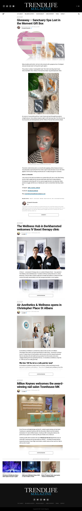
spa (53, 198)
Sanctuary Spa (47, 198)
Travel (57, 13)
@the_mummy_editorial (34, 187)
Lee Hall (23, 234)
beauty (31, 198)
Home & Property (50, 13)
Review (41, 198)
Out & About (20, 13)
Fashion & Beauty (40, 13)
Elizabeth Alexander (26, 28)
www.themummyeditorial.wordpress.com (35, 193)
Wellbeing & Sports (29, 13)
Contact (63, 13)
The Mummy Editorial (33, 190)
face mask (37, 198)
